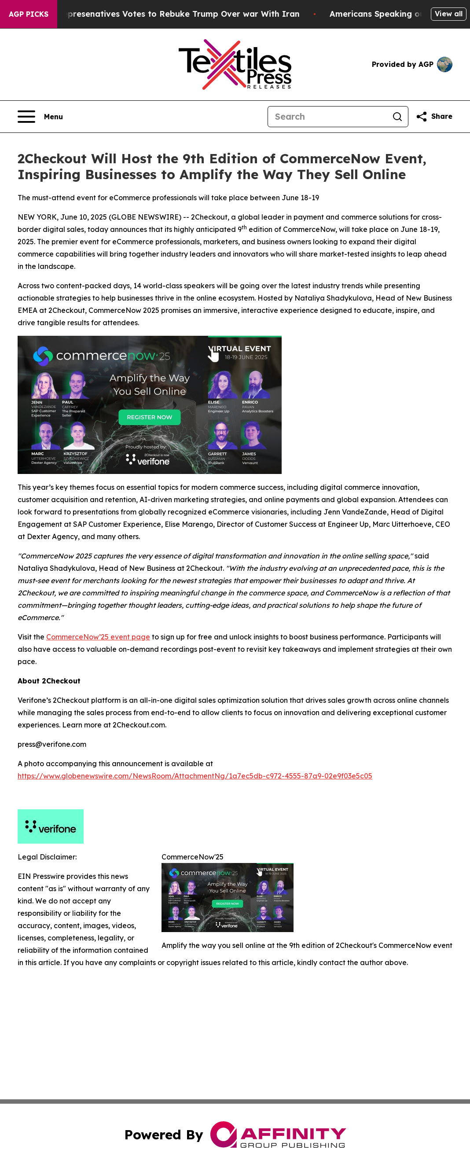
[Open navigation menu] (40, 116)
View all (449, 13)
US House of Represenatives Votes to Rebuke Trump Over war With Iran (164, 14)
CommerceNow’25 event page (98, 636)
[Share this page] (433, 116)
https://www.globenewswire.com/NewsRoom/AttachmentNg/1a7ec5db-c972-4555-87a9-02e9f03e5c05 (195, 775)
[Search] (327, 116)
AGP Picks (28, 14)
